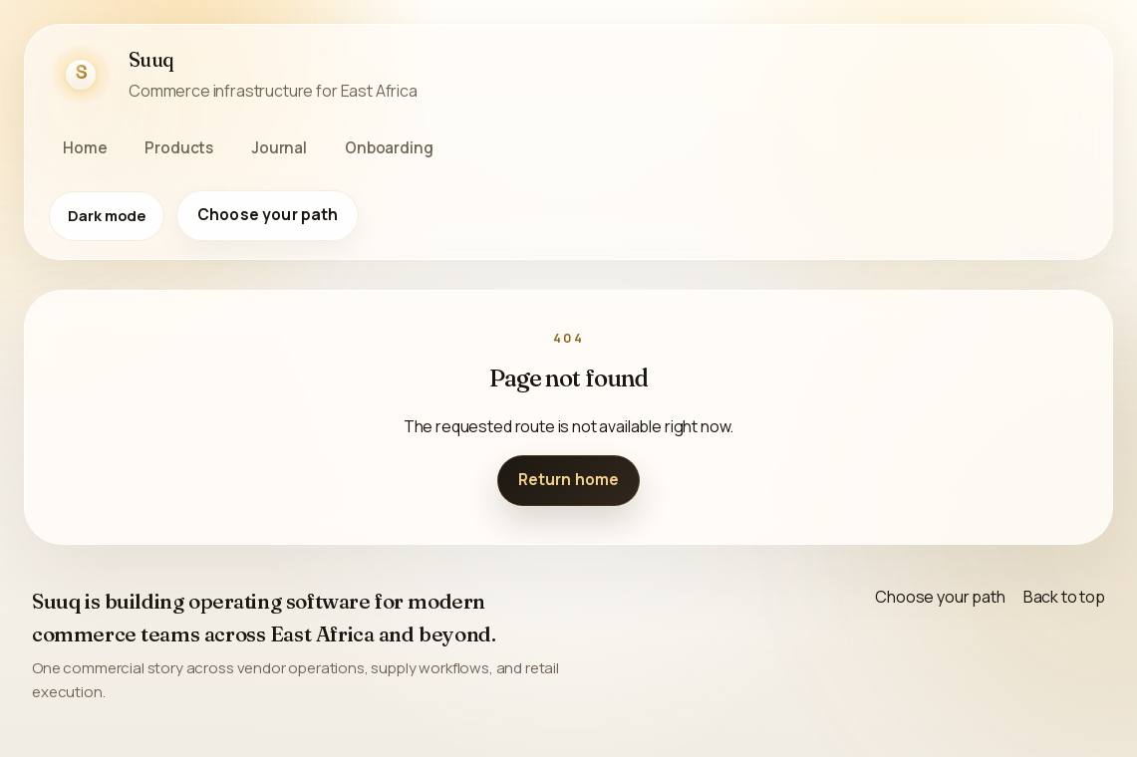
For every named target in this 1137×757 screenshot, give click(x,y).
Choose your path (267, 214)
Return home (569, 479)
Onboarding (388, 147)
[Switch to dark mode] (106, 216)
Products (178, 147)
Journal (279, 147)
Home (85, 147)
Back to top (1064, 597)
